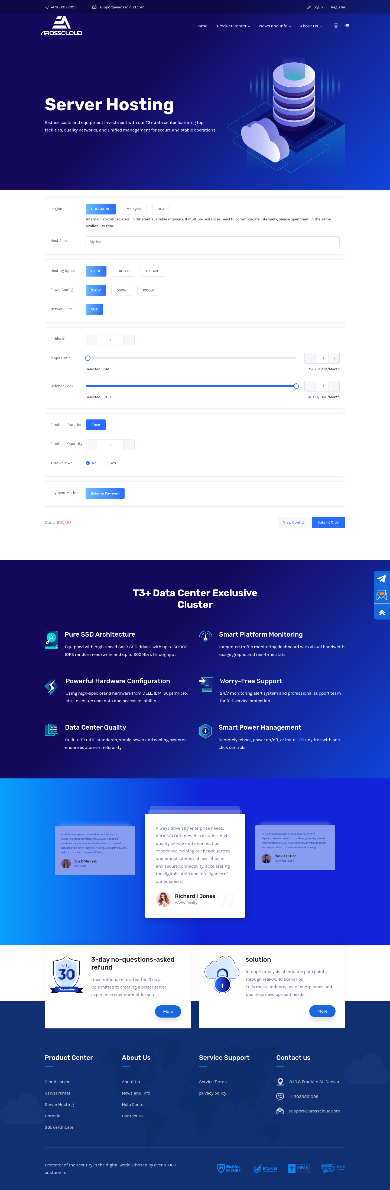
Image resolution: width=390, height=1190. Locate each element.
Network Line (61, 309)
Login (315, 7)
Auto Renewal (62, 463)
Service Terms (213, 1081)
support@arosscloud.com (118, 7)
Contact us (133, 1115)
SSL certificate (59, 1127)
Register (338, 7)
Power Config (61, 289)
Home (201, 25)
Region (56, 209)
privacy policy (212, 1093)
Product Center (233, 25)
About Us (310, 25)
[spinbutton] (110, 340)
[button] (91, 340)
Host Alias (59, 240)
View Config (293, 522)
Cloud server (57, 1081)
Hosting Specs (62, 270)
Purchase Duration (66, 424)
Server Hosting (59, 1104)
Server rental (57, 1093)
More (168, 1011)
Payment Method (65, 492)
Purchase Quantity (66, 443)
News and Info (275, 25)
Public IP (57, 338)
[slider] (88, 358)
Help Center (133, 1104)
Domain (53, 1115)
